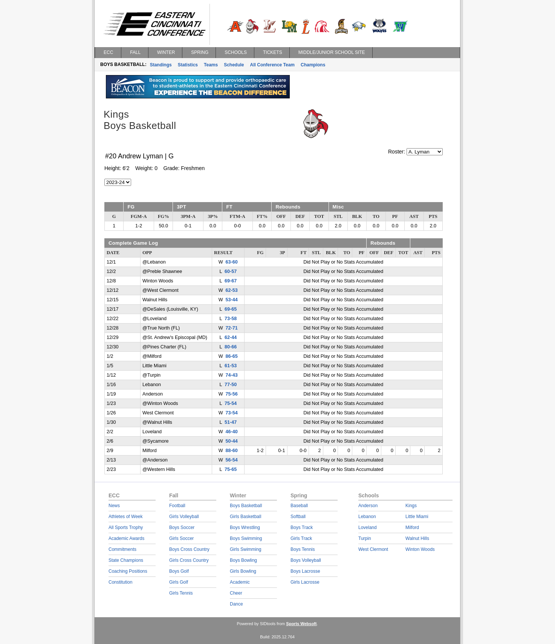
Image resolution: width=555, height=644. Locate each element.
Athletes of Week (126, 516)
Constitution (120, 582)
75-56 (232, 394)
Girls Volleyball (184, 516)
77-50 (231, 384)
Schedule (234, 64)
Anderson (368, 505)
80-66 (231, 347)
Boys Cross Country (189, 549)
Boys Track (301, 527)
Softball (298, 516)
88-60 (232, 450)
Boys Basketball (246, 505)
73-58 (231, 318)
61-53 (231, 365)
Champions (313, 64)
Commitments (122, 549)
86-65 (232, 356)
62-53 (232, 290)
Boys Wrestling (245, 527)
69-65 (231, 309)
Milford (412, 527)
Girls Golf (178, 582)
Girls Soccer (181, 538)
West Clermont (373, 549)
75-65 (231, 469)
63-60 (232, 262)
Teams (211, 64)
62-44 (231, 337)
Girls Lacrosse (305, 582)
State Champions (126, 560)
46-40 (232, 431)
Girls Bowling (243, 571)
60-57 (231, 271)
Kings (411, 505)
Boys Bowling (243, 560)
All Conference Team (272, 64)
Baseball (299, 505)
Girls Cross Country (189, 560)
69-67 (231, 281)
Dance (236, 604)
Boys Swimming (246, 538)
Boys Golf (179, 571)
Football (177, 505)
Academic (240, 582)
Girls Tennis (181, 593)
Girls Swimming (245, 549)
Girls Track (301, 538)
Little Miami (416, 516)
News (114, 505)
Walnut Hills (417, 538)
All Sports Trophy (126, 527)
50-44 (232, 441)
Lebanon (367, 516)
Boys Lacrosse (305, 571)
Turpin (364, 538)
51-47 (231, 422)
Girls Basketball (245, 516)
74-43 (232, 375)
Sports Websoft (301, 623)
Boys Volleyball (305, 560)
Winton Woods (420, 549)
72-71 (232, 328)
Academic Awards (126, 538)
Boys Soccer (181, 527)
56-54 (232, 460)
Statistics (188, 64)
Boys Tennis (302, 549)
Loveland (367, 527)
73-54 (232, 413)
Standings (161, 64)
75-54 (231, 403)
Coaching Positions (128, 571)
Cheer (236, 593)
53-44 (232, 299)
